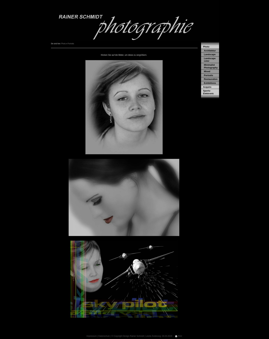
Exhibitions (210, 83)
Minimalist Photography (211, 66)
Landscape (210, 54)
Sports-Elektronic (208, 92)
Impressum (91, 336)
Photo (63, 44)
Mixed (207, 71)
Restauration (211, 79)
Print (178, 336)
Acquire (207, 87)
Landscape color (210, 59)
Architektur (210, 50)
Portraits (71, 44)
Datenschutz (104, 336)
